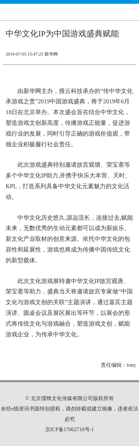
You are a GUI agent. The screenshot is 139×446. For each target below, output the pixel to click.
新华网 (51, 54)
